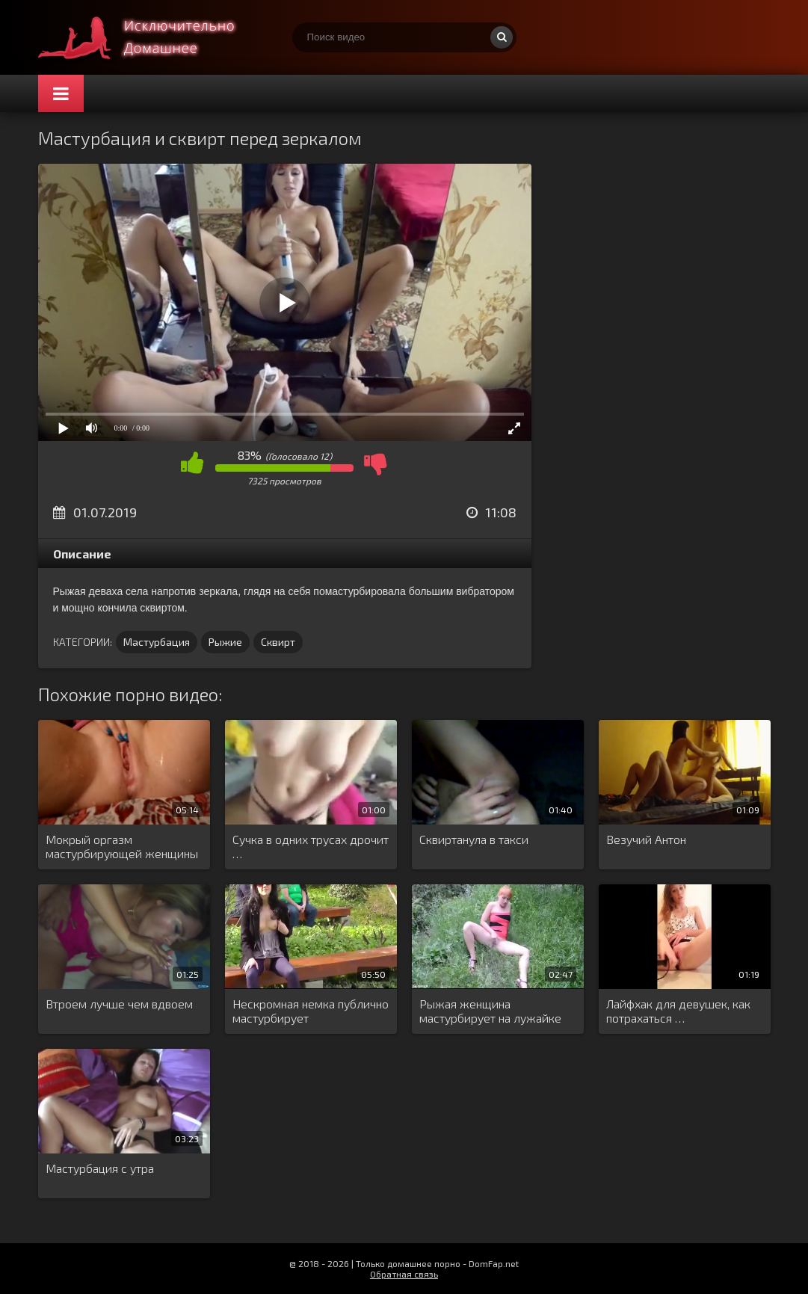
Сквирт (278, 641)
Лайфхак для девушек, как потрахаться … (678, 1010)
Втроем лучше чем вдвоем (119, 1003)
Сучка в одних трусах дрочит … (310, 846)
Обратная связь (404, 1274)
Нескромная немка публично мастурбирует (310, 1010)
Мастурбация (156, 641)
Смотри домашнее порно (150, 37)
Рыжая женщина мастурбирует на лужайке (490, 1010)
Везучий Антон (646, 839)
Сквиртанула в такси (473, 839)
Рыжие (225, 641)
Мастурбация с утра (100, 1168)
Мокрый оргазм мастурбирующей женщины (122, 846)
